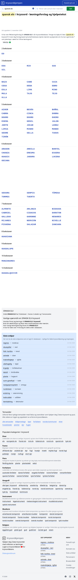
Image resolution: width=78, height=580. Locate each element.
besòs (30, 109)
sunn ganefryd (8, 381)
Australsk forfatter (9, 473)
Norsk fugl (63, 451)
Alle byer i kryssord (9, 485)
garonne (31, 217)
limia (5, 129)
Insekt (44, 451)
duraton (56, 213)
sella (30, 133)
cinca (30, 113)
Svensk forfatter (23, 476)
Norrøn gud (42, 530)
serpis (31, 193)
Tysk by (5, 492)
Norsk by (35, 489)
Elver (61, 421)
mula (4, 93)
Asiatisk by (34, 485)
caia (54, 82)
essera (56, 153)
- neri (47, 548)
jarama (31, 157)
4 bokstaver (7, 76)
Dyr (23, 425)
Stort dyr (28, 454)
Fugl (31, 451)
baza (4, 82)
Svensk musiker (37, 520)
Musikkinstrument (56, 501)
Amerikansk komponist (11, 514)
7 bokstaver (7, 203)
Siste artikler (71, 553)
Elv (3, 441)
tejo (54, 93)
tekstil (5, 372)
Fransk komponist (9, 517)
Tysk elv (68, 441)
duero (55, 117)
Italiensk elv (40, 441)
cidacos (31, 213)
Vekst (35, 463)
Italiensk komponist (38, 517)
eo (3, 54)
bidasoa (56, 209)
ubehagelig (7, 364)
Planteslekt (26, 463)
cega (4, 86)
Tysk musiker (63, 520)
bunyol (56, 149)
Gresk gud (18, 530)
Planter (17, 425)
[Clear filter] (51, 9)
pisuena (6, 224)
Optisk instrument (9, 504)
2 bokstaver (7, 48)
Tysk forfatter (36, 476)
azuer (5, 109)
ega (4, 66)
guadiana (7, 236)
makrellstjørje (8, 360)
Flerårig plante (7, 463)
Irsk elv (31, 441)
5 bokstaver (7, 104)
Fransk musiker (23, 517)
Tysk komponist (51, 520)
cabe (29, 82)
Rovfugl (20, 454)
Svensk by (68, 489)
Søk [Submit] (70, 9)
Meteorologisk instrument (37, 501)
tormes (5, 197)
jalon (55, 121)
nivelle (56, 220)
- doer (46, 559)
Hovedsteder (7, 425)
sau (54, 66)
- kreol (48, 554)
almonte (6, 209)
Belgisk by (53, 485)
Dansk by (62, 485)
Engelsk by (6, 489)
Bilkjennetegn (20, 421)
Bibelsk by (44, 485)
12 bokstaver (7, 268)
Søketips (6, 42)
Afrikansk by (23, 485)
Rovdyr (13, 454)
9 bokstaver (7, 243)
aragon (5, 149)
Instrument (6, 501)
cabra (5, 113)
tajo (29, 93)
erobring (6, 393)
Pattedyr (5, 454)
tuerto (31, 197)
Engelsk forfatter (38, 473)
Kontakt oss (70, 549)
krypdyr (6, 368)
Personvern (70, 557)
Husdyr (37, 451)
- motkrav (47, 542)
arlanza (31, 209)
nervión (31, 220)
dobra (55, 113)
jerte (5, 125)
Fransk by (16, 489)
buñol (55, 109)
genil (30, 121)
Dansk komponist (56, 514)
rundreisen (7, 389)
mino (54, 89)
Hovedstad (14, 492)
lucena (56, 157)
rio (29, 66)
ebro (54, 86)
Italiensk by (26, 489)
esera (5, 121)
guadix (5, 157)
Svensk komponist (22, 520)
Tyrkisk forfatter (49, 476)
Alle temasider (7, 421)
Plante (17, 463)
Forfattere (37, 421)
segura (5, 193)
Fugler (28, 425)
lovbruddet (7, 397)
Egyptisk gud (7, 530)
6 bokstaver (7, 143)
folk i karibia (8, 351)
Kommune (24, 492)
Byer (29, 421)
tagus (55, 133)
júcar (30, 125)
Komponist (43, 514)
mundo (55, 129)
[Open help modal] (10, 42)
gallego (6, 217)
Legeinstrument (19, 501)
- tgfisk (49, 565)
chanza (5, 153)
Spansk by (59, 489)
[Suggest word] (69, 3)
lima (29, 89)
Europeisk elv (12, 441)
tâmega (56, 193)
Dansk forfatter (24, 473)
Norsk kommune (47, 489)
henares (56, 217)
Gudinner (32, 530)
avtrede (6, 355)
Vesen (51, 530)
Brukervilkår (70, 561)
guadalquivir (9, 273)
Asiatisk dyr (18, 451)
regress (6, 343)
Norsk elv (50, 441)
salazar (31, 224)
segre (5, 133)
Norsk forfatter (52, 473)
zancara (56, 224)
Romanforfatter (65, 473)
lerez (55, 125)
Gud (25, 530)
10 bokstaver (7, 255)
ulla (4, 97)
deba (29, 86)
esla (4, 89)
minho (30, 129)
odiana (5, 160)
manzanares (8, 261)
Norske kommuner (50, 421)
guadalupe (7, 249)
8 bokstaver (7, 231)
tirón (5, 137)
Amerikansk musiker (29, 514)
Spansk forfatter (8, 476)
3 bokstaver (7, 60)
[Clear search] (33, 9)
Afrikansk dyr (7, 451)
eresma (31, 153)
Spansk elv (59, 441)
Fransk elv (22, 441)
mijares (6, 220)
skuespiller (7, 347)
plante (5, 376)
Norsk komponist (54, 517)
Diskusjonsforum (8, 553)
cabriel (6, 213)
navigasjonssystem (10, 385)
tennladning (7, 401)
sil (4, 70)
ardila (31, 149)
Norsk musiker (7, 520)
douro (5, 117)
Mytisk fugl (53, 451)
